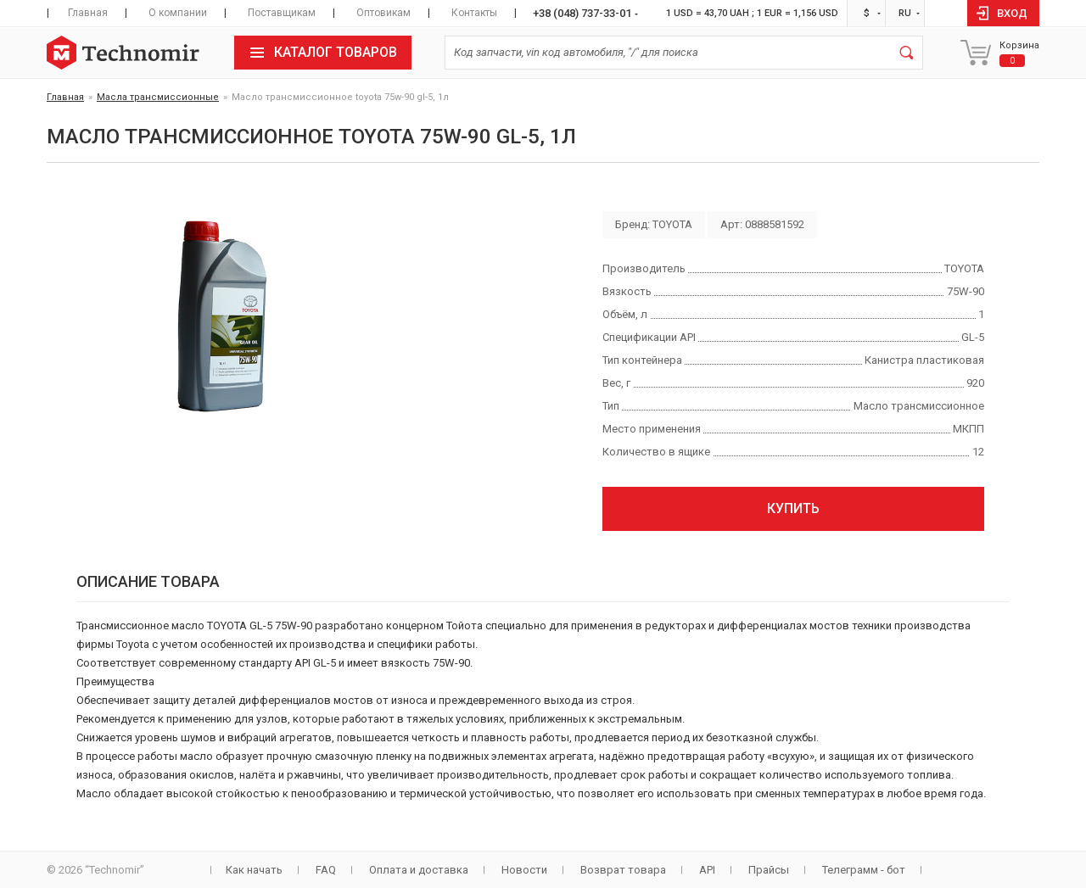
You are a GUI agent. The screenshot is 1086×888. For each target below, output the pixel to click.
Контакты (474, 13)
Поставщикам (282, 13)
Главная (88, 13)
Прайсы (768, 869)
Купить (793, 508)
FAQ (326, 869)
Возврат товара (623, 869)
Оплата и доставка (418, 869)
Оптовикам (383, 13)
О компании (177, 13)
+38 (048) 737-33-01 (582, 13)
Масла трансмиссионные (158, 97)
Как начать (254, 869)
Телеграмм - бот (863, 869)
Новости (524, 869)
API (707, 869)
